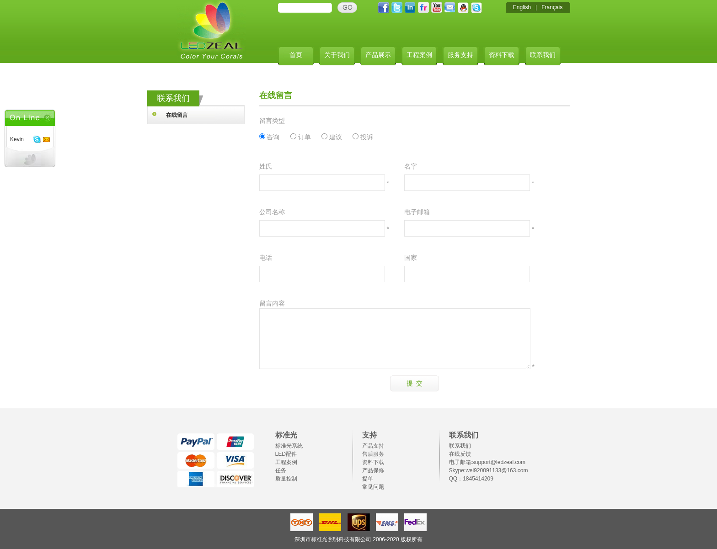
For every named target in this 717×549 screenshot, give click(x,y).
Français (551, 7)
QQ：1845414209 (471, 478)
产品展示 (378, 55)
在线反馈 (460, 454)
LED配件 (286, 454)
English (522, 7)
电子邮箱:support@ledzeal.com (487, 462)
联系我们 (543, 55)
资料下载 (501, 55)
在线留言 (177, 115)
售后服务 (373, 454)
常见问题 (373, 487)
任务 (280, 470)
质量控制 (286, 478)
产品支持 (373, 446)
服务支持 (460, 55)
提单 (367, 478)
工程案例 (419, 55)
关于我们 (337, 55)
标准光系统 (289, 446)
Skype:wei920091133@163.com (488, 470)
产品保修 (373, 470)
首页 (295, 55)
